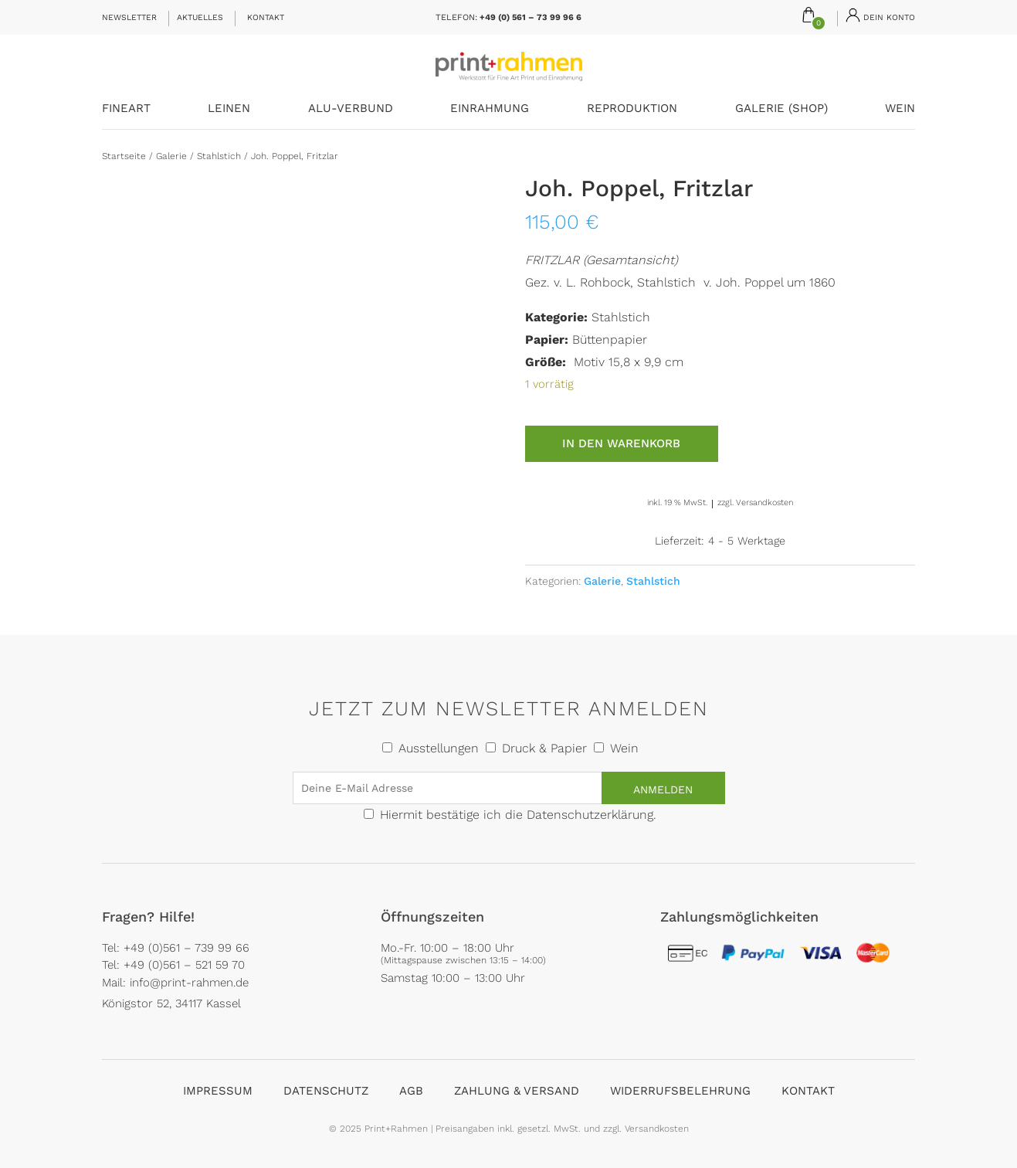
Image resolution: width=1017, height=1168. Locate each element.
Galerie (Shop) (781, 109)
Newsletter (129, 17)
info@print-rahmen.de (189, 983)
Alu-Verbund (350, 109)
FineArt (126, 109)
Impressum (218, 1091)
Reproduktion (632, 109)
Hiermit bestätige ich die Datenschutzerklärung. (518, 814)
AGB (411, 1091)
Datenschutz (325, 1091)
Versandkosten (764, 502)
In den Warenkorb (621, 443)
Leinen (229, 109)
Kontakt (265, 17)
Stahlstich (219, 156)
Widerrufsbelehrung (680, 1091)
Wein (900, 109)
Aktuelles (200, 17)
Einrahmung (489, 109)
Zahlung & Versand (516, 1091)
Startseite (124, 156)
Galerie (171, 156)
